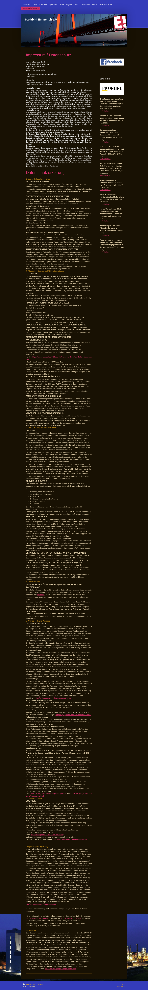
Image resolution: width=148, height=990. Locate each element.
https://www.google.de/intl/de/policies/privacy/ (70, 839)
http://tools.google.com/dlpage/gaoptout (41, 904)
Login (123, 984)
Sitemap (40, 984)
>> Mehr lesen (105, 111)
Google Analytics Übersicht (71, 918)
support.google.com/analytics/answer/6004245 (73, 715)
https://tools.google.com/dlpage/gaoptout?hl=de (53, 698)
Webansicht (120, 986)
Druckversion (29, 984)
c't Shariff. (41, 595)
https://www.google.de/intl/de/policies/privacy (47, 835)
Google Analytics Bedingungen (37, 918)
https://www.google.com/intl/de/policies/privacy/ (48, 793)
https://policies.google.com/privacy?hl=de (60, 969)
